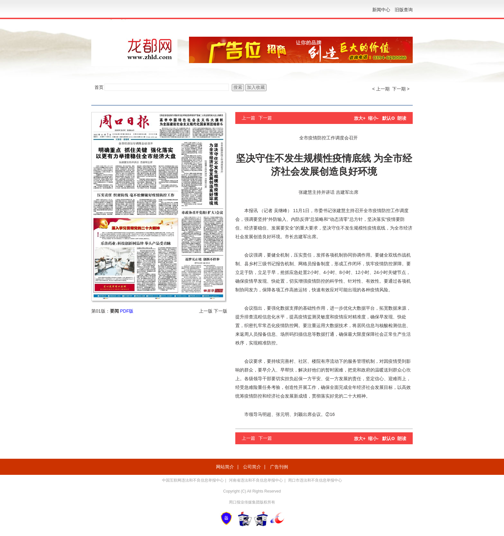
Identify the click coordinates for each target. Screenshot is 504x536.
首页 (99, 87)
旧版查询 (404, 9)
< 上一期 (381, 88)
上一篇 (248, 117)
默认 (388, 118)
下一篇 (265, 117)
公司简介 (252, 466)
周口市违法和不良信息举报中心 (315, 480)
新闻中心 (381, 9)
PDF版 (126, 311)
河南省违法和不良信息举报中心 (256, 480)
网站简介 (225, 466)
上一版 (205, 311)
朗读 (401, 118)
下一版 (220, 311)
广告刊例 (279, 466)
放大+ (359, 118)
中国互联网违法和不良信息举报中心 (193, 480)
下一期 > (401, 88)
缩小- (373, 118)
